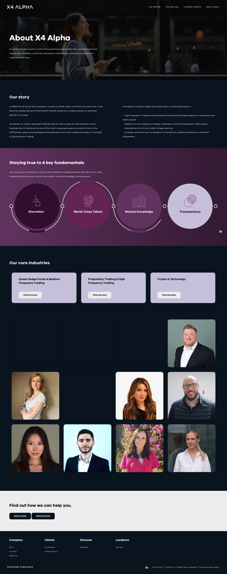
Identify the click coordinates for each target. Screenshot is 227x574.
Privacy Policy (157, 567)
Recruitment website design (209, 567)
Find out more (43, 516)
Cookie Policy (170, 567)
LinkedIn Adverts (192, 7)
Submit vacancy (51, 551)
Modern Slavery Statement (187, 567)
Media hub (13, 556)
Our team (13, 551)
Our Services (172, 7)
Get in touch (212, 7)
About (11, 547)
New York (119, 547)
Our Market (154, 7)
